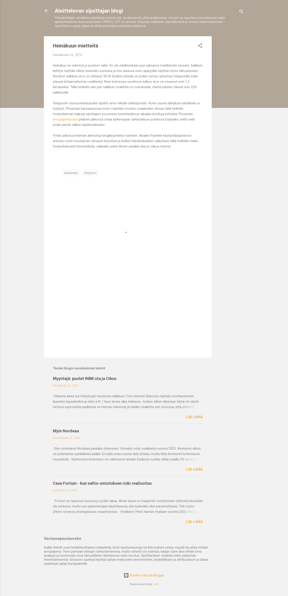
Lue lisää (194, 417)
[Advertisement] (229, 103)
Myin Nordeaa (66, 431)
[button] (200, 46)
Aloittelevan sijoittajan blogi (89, 11)
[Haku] (241, 12)
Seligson (90, 173)
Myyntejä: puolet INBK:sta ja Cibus (84, 378)
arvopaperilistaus (65, 119)
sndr (155, 584)
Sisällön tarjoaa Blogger (144, 575)
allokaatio (71, 173)
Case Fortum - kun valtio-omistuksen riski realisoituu (102, 483)
